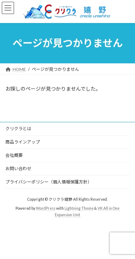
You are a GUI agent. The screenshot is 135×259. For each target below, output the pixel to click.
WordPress (45, 208)
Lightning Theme (79, 208)
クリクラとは (18, 128)
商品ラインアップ (22, 142)
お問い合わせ (18, 168)
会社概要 (14, 155)
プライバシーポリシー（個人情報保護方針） (48, 182)
